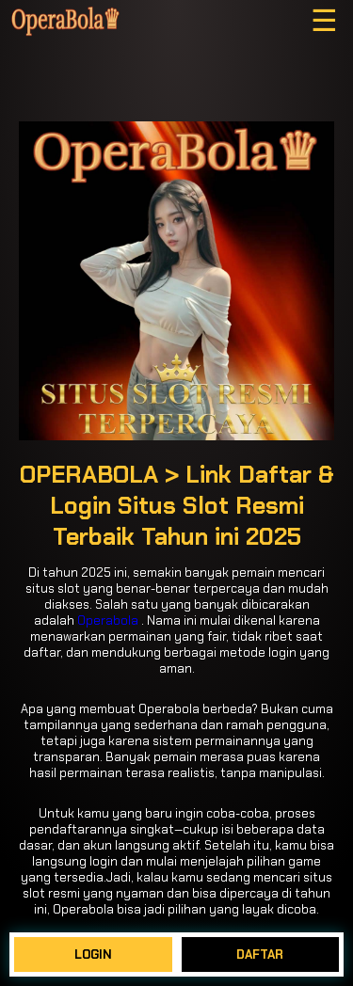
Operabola (107, 620)
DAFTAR (259, 954)
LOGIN (93, 954)
